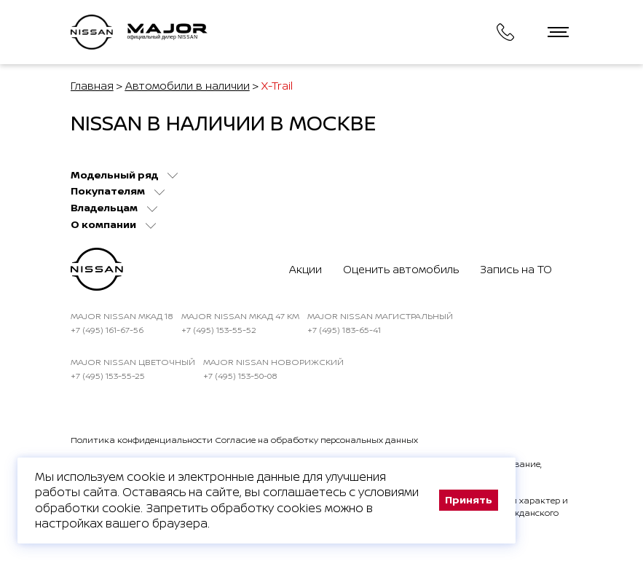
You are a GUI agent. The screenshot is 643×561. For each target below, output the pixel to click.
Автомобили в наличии (187, 85)
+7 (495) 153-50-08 (240, 375)
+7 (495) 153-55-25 (108, 375)
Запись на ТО (516, 269)
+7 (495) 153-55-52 (218, 329)
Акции (305, 269)
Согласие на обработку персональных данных (316, 440)
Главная (92, 85)
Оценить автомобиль (401, 269)
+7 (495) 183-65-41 (344, 329)
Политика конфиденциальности (142, 440)
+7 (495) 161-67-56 (107, 329)
